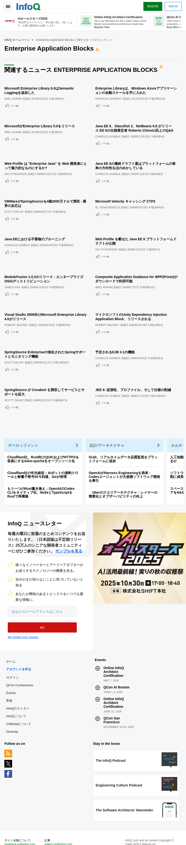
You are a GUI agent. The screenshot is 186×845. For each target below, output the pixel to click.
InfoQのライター (18, 679)
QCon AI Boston (116, 658)
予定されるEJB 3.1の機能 (116, 326)
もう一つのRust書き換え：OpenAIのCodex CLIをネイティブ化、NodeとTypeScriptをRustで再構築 (41, 462)
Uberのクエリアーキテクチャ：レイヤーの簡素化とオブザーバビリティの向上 (123, 464)
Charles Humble (109, 130)
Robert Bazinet (17, 302)
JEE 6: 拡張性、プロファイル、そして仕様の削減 (134, 360)
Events (11, 663)
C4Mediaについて (19, 694)
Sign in (172, 5)
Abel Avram (13, 96)
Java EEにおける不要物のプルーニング (35, 223)
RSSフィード (98, 49)
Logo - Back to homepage (29, 5)
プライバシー (133, 835)
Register (152, 5)
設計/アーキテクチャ (107, 415)
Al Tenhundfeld (109, 194)
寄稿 (10, 671)
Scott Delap (14, 199)
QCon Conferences (20, 656)
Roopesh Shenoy (110, 96)
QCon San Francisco (111, 691)
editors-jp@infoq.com (58, 816)
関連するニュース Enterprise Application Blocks (81, 69)
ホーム (11, 632)
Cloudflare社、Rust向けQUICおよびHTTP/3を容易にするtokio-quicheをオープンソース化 (43, 429)
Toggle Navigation (9, 5)
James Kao (13, 267)
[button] (40, 598)
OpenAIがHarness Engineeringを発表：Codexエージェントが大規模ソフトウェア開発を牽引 (125, 447)
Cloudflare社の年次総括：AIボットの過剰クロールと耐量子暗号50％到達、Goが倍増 (43, 445)
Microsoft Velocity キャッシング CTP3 (126, 189)
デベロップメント (24, 415)
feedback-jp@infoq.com (20, 816)
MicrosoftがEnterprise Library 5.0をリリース (40, 120)
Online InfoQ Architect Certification (113, 642)
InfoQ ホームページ (17, 39)
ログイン (13, 648)
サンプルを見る (68, 521)
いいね (15, 103)
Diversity (13, 702)
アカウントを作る (19, 640)
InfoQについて (17, 687)
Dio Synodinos (16, 164)
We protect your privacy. (23, 607)
